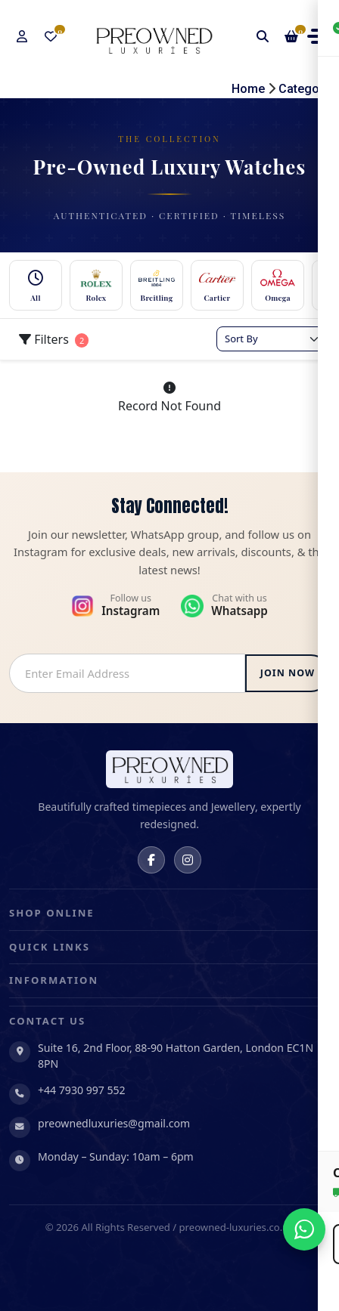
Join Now (287, 672)
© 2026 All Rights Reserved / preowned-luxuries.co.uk (169, 1227)
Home (248, 89)
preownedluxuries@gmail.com (114, 1123)
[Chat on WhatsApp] (304, 1229)
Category (304, 89)
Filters (54, 339)
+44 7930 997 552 (82, 1090)
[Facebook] (151, 859)
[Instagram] (187, 859)
